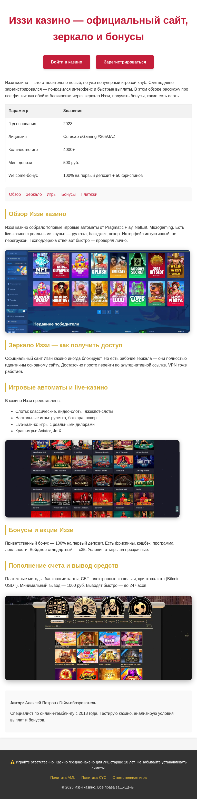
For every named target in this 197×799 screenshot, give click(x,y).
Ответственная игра (130, 777)
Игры (51, 194)
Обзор (15, 194)
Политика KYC (93, 777)
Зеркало (34, 194)
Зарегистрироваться (125, 62)
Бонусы (68, 194)
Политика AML (62, 777)
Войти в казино (66, 62)
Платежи (89, 194)
